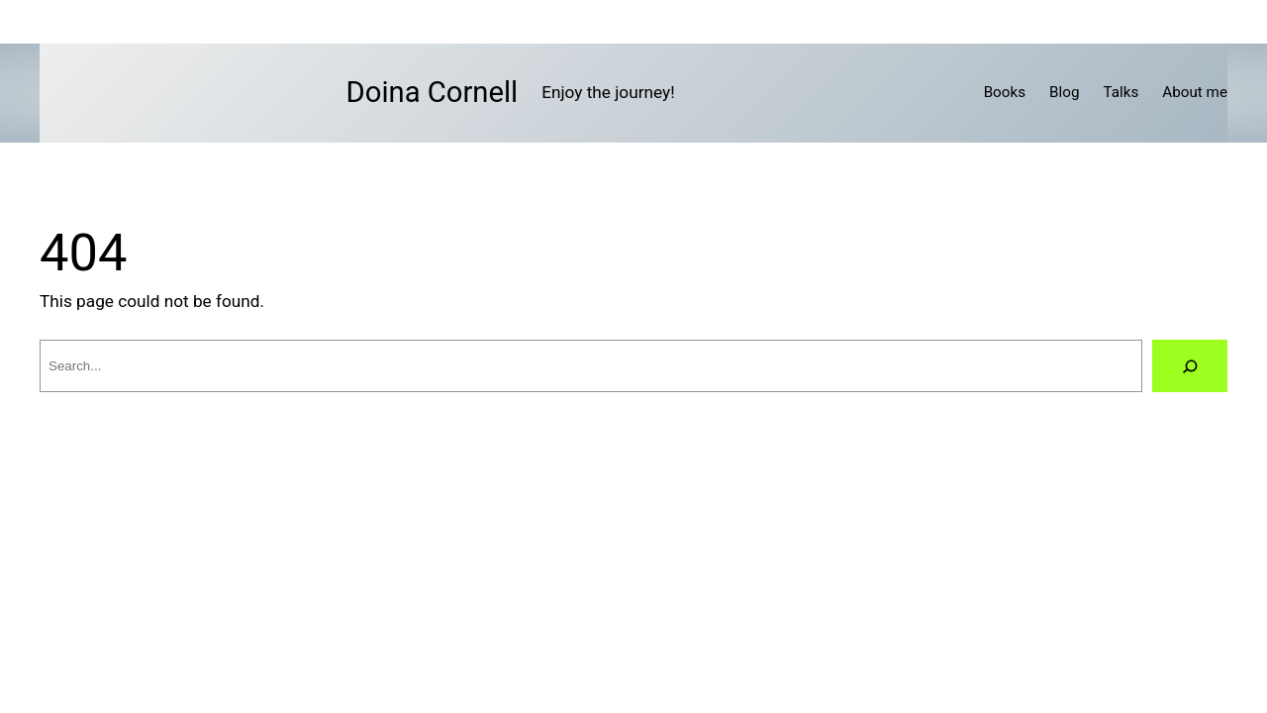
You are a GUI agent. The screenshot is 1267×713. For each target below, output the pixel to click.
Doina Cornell (432, 92)
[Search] (1189, 366)
